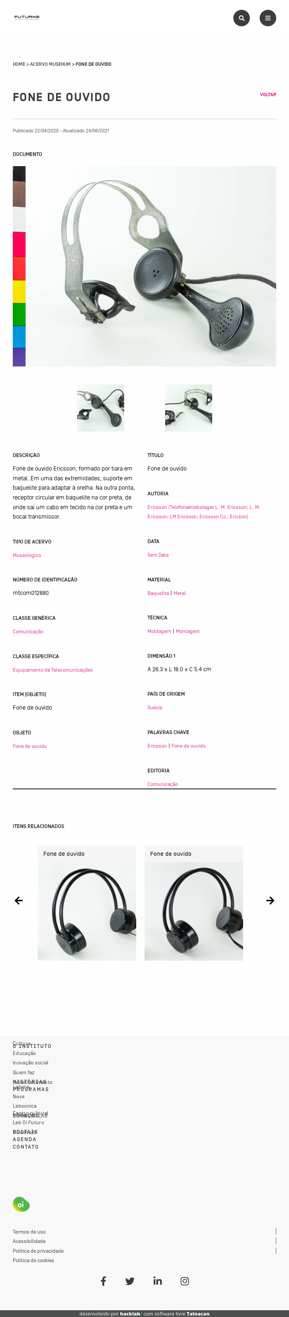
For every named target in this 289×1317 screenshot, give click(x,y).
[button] (18, 900)
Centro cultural (31, 1113)
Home (19, 64)
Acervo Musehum (50, 64)
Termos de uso (29, 1232)
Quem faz (24, 1072)
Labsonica (25, 1106)
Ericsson (157, 746)
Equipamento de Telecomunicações (53, 670)
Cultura (21, 1043)
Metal (179, 593)
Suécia (155, 707)
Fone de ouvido (30, 746)
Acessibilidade (29, 1241)
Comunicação (28, 631)
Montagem (188, 631)
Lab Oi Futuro (28, 1122)
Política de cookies (33, 1260)
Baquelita (158, 593)
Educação (24, 1053)
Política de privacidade (38, 1251)
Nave (18, 1096)
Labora (21, 1087)
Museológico (27, 555)
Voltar (268, 95)
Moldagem (159, 631)
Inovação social (31, 1063)
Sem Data (158, 555)
